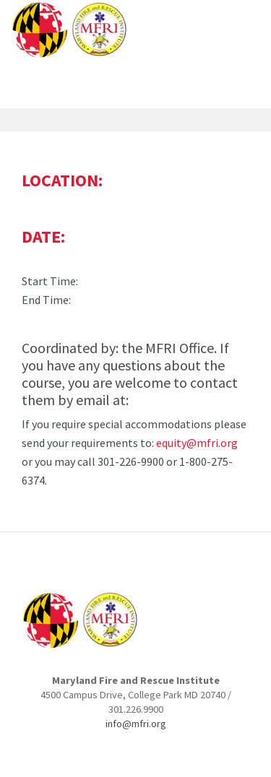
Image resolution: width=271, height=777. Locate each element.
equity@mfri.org (197, 442)
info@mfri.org (136, 723)
